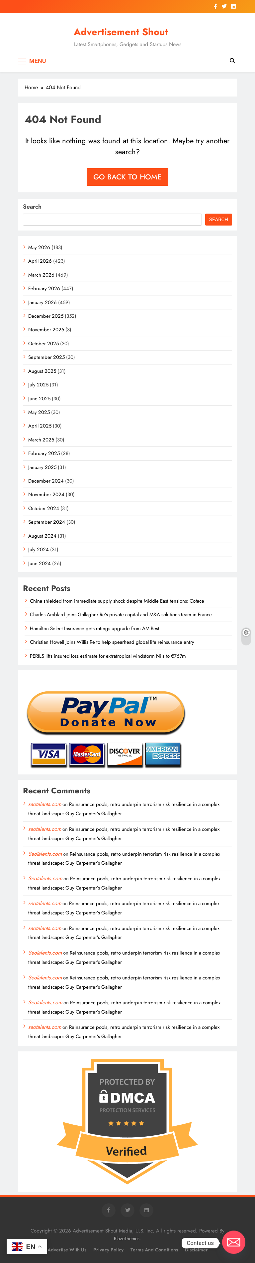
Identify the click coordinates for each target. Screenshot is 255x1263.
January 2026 (42, 302)
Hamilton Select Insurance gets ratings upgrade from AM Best (94, 628)
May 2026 (39, 247)
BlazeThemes (126, 1238)
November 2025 (46, 329)
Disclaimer (196, 1249)
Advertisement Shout (121, 32)
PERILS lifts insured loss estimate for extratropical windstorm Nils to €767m (108, 656)
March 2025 (41, 439)
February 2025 (44, 453)
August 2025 (42, 371)
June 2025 (39, 398)
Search (32, 206)
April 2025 (39, 426)
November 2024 (46, 494)
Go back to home (127, 176)
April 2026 (40, 261)
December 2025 (45, 316)
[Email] (233, 1243)
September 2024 (46, 522)
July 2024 (38, 549)
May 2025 (39, 412)
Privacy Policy (108, 1249)
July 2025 (38, 384)
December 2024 (46, 481)
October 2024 (43, 508)
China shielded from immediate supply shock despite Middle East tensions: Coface (117, 601)
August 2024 (42, 536)
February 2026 (44, 288)
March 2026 (41, 275)
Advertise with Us (66, 1249)
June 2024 (39, 563)
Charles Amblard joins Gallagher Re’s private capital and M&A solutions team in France (121, 614)
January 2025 (42, 467)
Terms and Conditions (154, 1249)
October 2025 (43, 343)
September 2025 (46, 357)
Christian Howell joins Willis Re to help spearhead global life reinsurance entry (112, 642)
